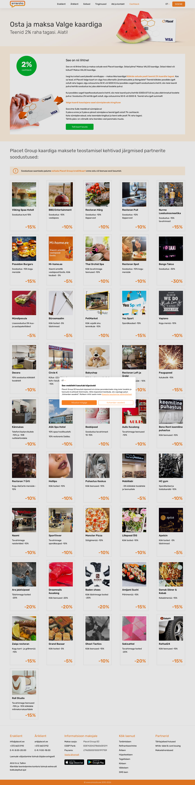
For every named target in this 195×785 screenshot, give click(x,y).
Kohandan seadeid (116, 402)
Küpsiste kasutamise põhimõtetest (117, 394)
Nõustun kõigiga (79, 402)
